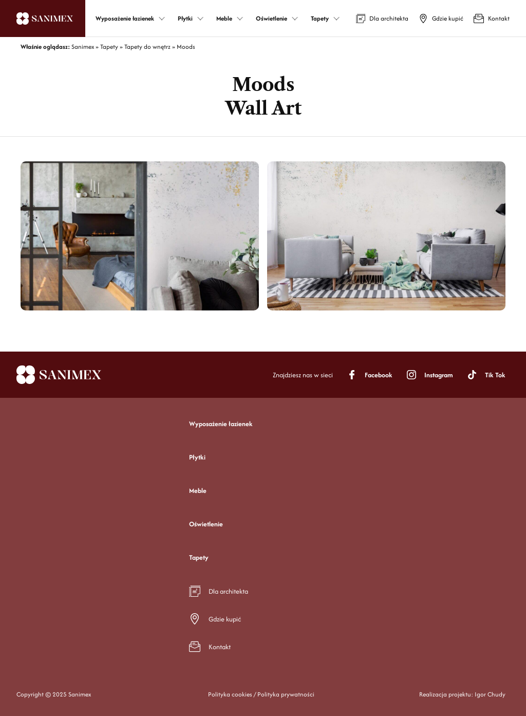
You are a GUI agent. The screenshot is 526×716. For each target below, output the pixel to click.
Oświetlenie (206, 524)
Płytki (197, 457)
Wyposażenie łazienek (221, 424)
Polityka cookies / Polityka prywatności (261, 694)
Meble (197, 490)
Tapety (199, 557)
